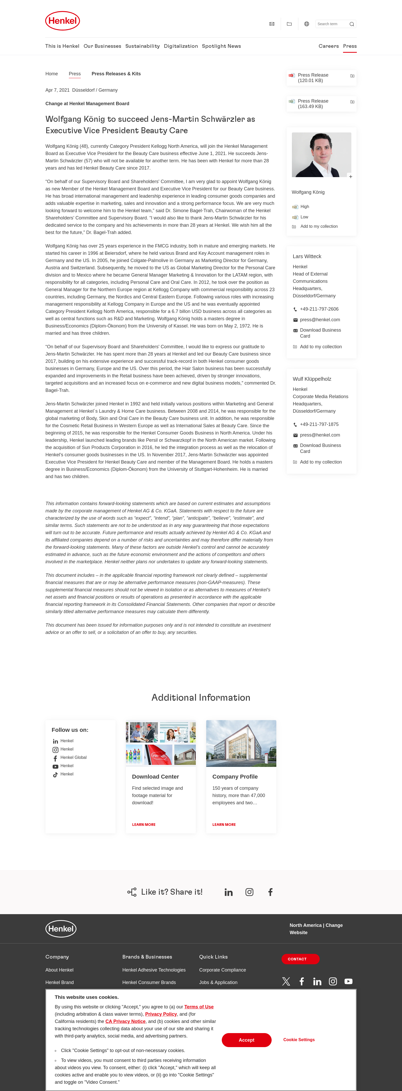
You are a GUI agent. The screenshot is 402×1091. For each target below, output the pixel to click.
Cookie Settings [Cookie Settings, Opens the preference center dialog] (299, 1048)
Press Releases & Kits (116, 73)
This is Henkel (62, 46)
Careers (329, 46)
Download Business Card (320, 333)
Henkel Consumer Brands (149, 982)
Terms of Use (199, 1015)
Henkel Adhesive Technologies (154, 970)
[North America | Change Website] (306, 24)
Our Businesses (102, 46)
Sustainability (142, 46)
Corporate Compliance (222, 970)
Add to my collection (315, 226)
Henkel (62, 741)
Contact (297, 959)
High (305, 206)
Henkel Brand (59, 982)
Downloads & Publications (226, 995)
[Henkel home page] (51, 73)
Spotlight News (221, 46)
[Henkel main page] (62, 20)
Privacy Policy (161, 1022)
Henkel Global (69, 757)
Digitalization (181, 46)
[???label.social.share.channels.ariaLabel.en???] (228, 892)
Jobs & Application (218, 982)
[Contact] (272, 24)
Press (350, 46)
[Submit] (352, 24)
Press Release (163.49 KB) (313, 103)
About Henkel (59, 970)
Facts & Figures (61, 995)
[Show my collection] (289, 24)
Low (304, 217)
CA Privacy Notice (125, 1030)
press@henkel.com (320, 319)
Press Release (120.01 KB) (313, 77)
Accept (246, 1048)
